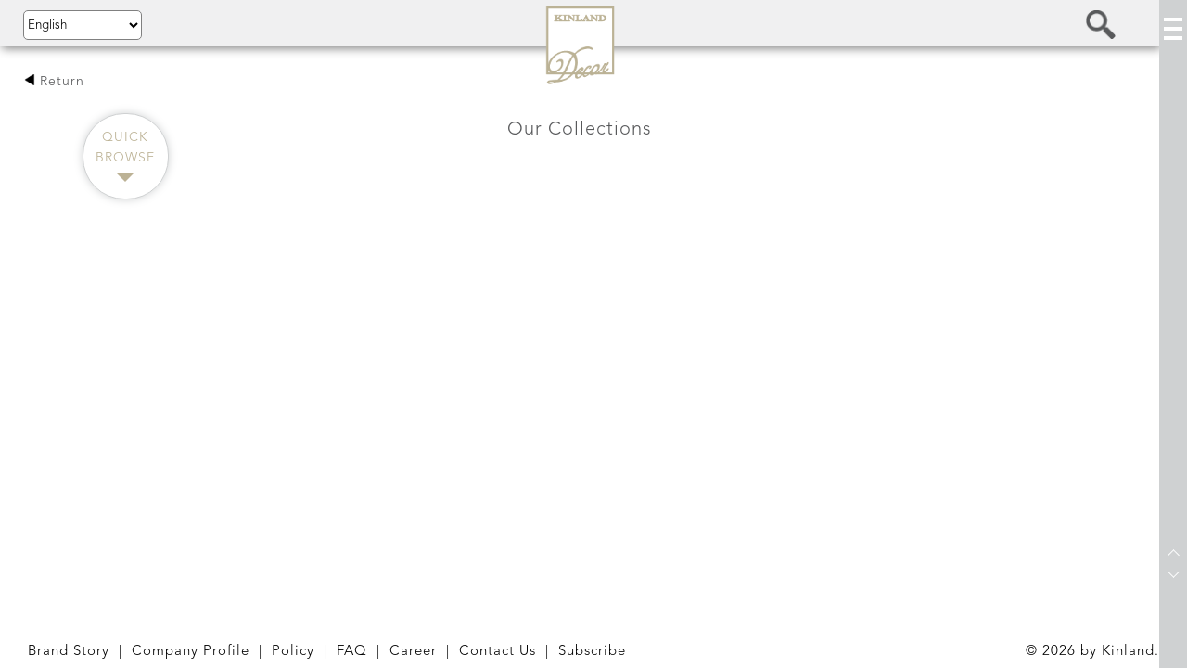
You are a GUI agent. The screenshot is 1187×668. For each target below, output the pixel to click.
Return (54, 81)
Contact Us (497, 652)
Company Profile (190, 652)
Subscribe (592, 652)
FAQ (352, 652)
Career (413, 652)
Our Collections (579, 130)
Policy (293, 652)
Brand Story (68, 652)
